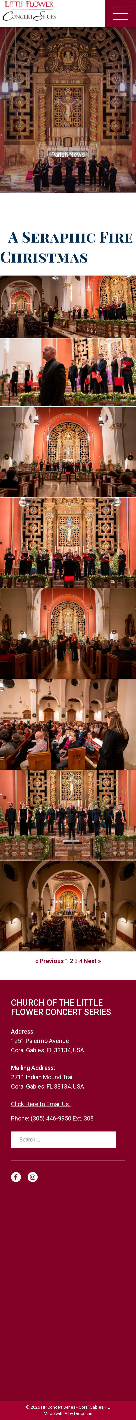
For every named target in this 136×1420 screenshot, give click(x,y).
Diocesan (83, 1413)
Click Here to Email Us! (41, 1104)
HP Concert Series (58, 1407)
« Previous (49, 961)
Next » (92, 961)
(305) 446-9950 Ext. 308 (62, 1118)
